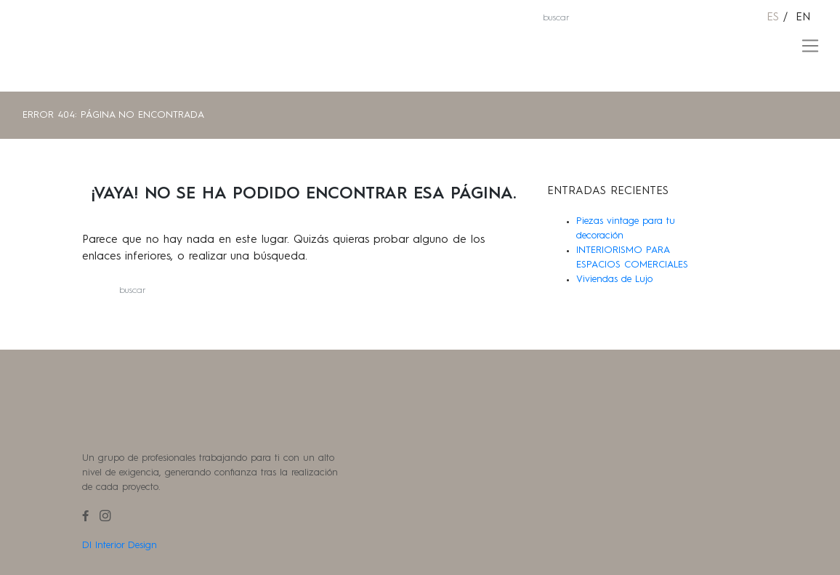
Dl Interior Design (119, 545)
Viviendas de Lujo (614, 279)
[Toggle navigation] (810, 46)
